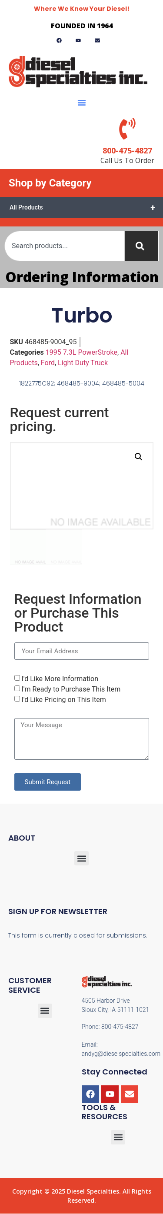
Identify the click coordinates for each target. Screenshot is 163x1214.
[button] (81, 102)
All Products (86, 207)
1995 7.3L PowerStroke (81, 352)
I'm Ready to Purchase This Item (70, 689)
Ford (48, 363)
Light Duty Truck (83, 363)
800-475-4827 (127, 150)
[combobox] (64, 246)
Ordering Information (82, 276)
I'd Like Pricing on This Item (63, 699)
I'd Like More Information (59, 679)
